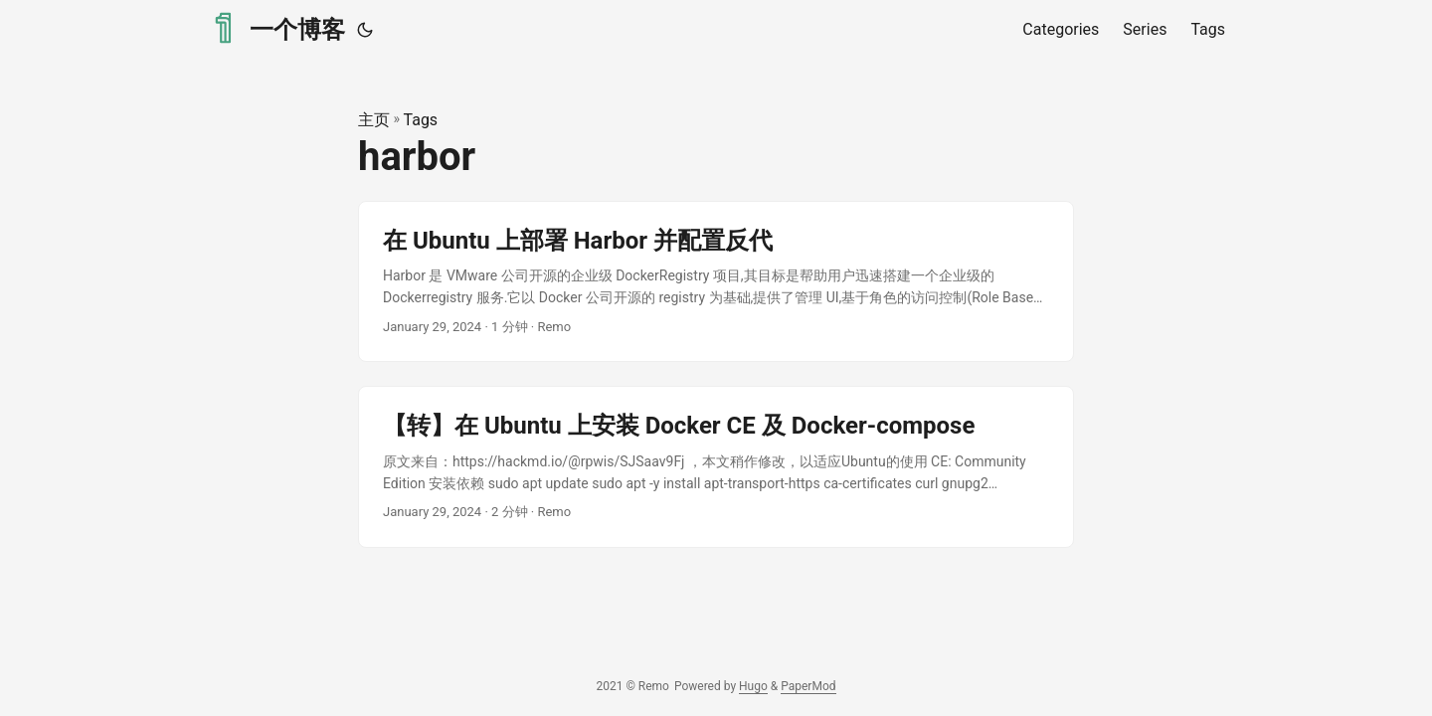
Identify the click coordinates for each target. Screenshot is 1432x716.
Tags (421, 119)
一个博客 (276, 28)
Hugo (753, 686)
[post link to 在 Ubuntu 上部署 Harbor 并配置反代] (716, 282)
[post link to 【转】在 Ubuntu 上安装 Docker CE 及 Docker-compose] (716, 467)
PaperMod (808, 686)
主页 (374, 119)
